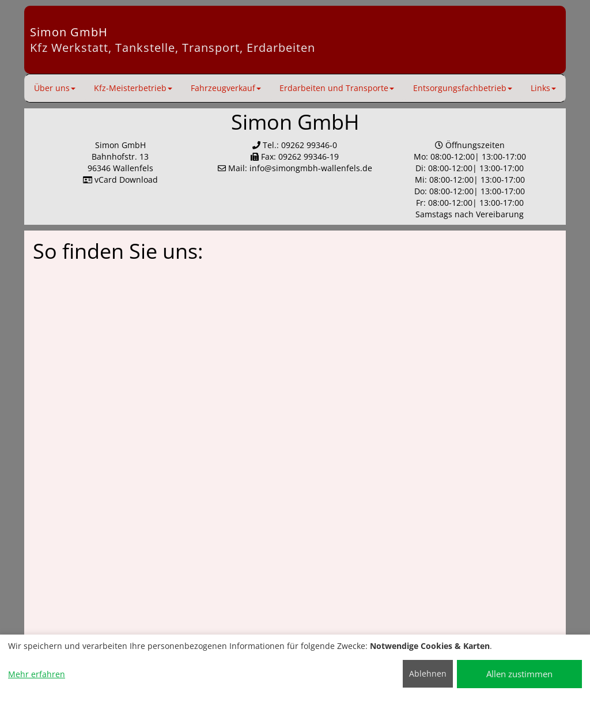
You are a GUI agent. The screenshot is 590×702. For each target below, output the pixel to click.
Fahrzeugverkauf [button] (226, 87)
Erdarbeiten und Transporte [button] (336, 87)
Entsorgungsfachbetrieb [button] (462, 87)
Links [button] (543, 87)
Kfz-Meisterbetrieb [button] (133, 87)
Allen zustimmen (519, 674)
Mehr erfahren (36, 674)
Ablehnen (428, 673)
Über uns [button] (54, 87)
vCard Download (120, 179)
